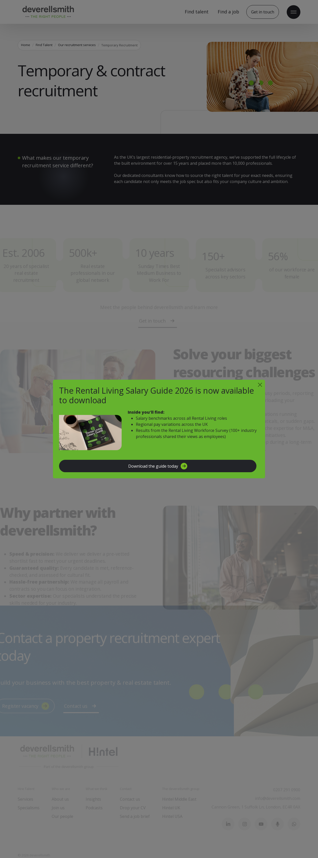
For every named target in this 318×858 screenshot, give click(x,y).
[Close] (260, 385)
